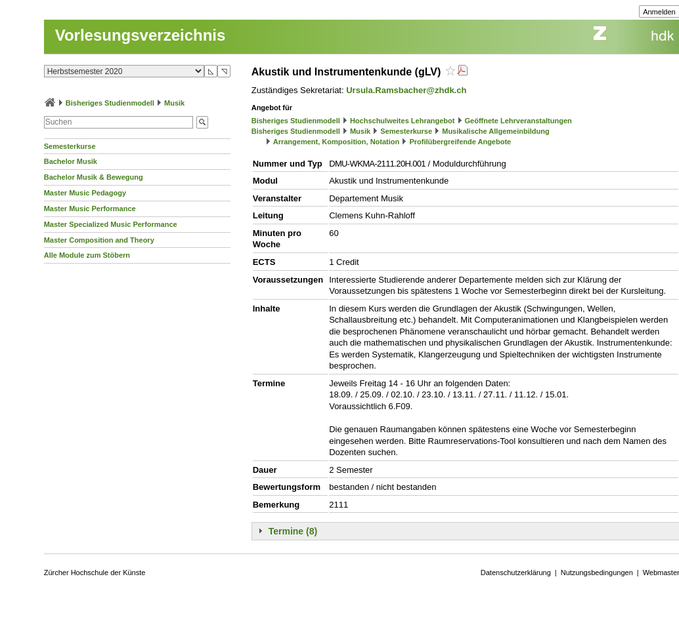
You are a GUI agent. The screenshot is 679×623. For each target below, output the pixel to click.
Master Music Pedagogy (85, 193)
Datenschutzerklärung (516, 572)
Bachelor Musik (70, 161)
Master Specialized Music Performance (110, 224)
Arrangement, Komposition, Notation (336, 142)
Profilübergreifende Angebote (460, 142)
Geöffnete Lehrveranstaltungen (518, 121)
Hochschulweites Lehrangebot (402, 121)
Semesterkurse (70, 146)
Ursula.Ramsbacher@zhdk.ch (406, 90)
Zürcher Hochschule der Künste (95, 572)
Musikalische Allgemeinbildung (495, 131)
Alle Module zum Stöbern (87, 255)
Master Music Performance (90, 208)
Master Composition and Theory (99, 240)
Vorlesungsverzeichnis (140, 35)
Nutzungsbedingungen (597, 572)
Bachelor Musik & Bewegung (93, 177)
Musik (174, 103)
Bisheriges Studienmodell (110, 103)
